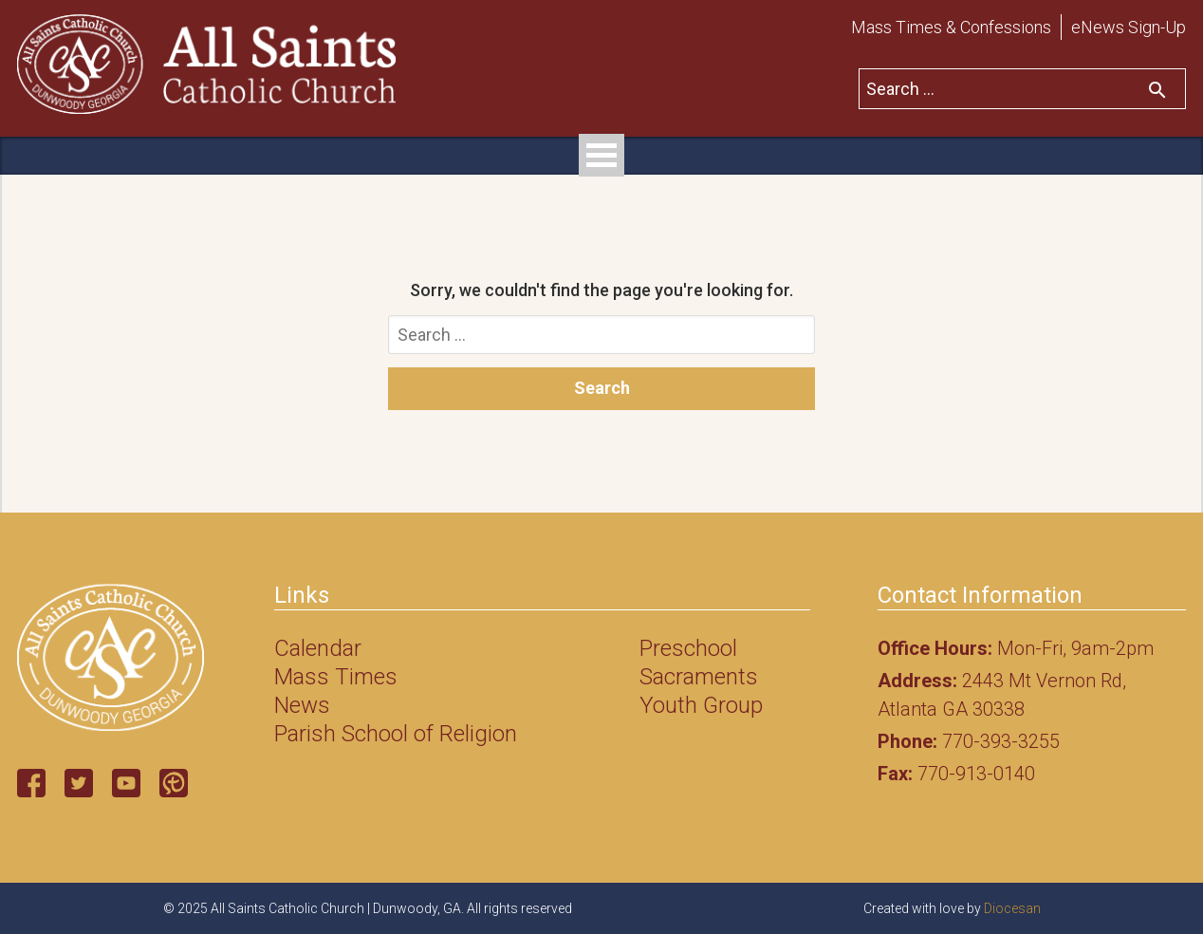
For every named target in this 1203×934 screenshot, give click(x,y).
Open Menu (601, 155)
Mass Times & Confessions (951, 27)
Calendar (317, 648)
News (302, 705)
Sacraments (698, 676)
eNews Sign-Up (1128, 27)
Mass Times (336, 676)
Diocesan (1012, 908)
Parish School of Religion (395, 733)
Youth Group (701, 705)
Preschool (688, 648)
